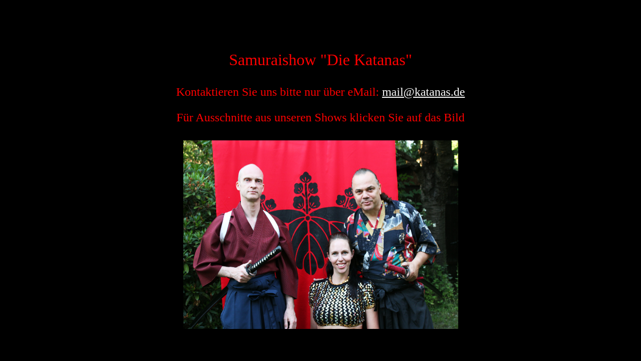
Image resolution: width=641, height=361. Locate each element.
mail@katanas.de (423, 91)
